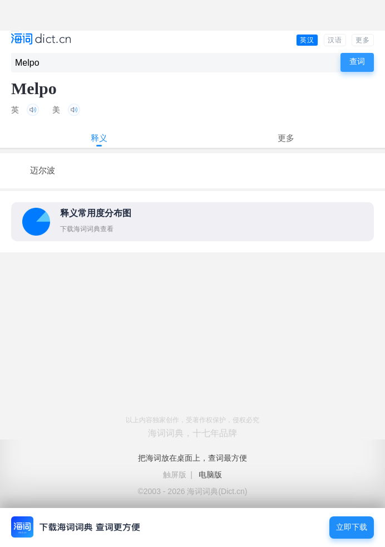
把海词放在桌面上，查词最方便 (192, 457)
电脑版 (210, 474)
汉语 (335, 40)
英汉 (307, 40)
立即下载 (351, 527)
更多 (363, 40)
